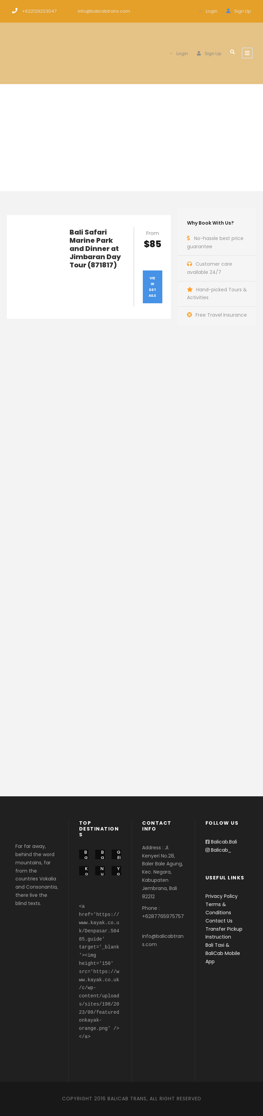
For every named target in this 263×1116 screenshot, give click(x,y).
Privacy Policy (221, 896)
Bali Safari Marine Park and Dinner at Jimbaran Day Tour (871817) (95, 248)
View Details (152, 287)
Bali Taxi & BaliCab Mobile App (222, 953)
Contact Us (219, 920)
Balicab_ (218, 850)
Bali (85, 857)
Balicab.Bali (224, 841)
